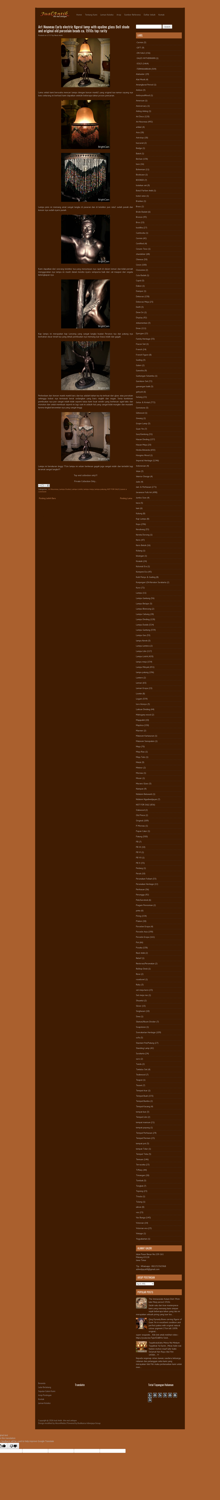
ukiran (138, 1207)
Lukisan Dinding (143, 709)
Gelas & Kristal (143, 402)
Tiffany (139, 1170)
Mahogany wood (143, 714)
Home (79, 14)
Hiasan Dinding (142, 439)
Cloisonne (140, 270)
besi (138, 164)
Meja (138, 746)
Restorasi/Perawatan (145, 963)
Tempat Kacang (143, 1106)
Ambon (139, 90)
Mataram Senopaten (145, 741)
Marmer (139, 730)
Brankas (139, 201)
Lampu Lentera (143, 645)
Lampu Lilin (141, 651)
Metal (138, 762)
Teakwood (140, 1074)
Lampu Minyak (142, 667)
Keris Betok (141, 545)
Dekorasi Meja (142, 301)
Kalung (139, 513)
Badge (139, 148)
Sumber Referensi (132, 14)
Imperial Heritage (144, 460)
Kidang (139, 550)
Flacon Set (141, 344)
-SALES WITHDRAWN (145, 58)
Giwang (139, 418)
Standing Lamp (143, 1048)
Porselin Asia (142, 931)
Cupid (138, 280)
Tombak (139, 1180)
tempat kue (141, 1111)
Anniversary (141, 106)
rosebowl (140, 979)
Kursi (138, 587)
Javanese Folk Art (144, 492)
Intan (138, 471)
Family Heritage (143, 338)
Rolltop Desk (142, 968)
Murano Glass (142, 783)
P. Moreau (140, 825)
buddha (139, 227)
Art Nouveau (53, 489)
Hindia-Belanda (143, 450)
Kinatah (139, 561)
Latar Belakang (44, 1387)
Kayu (138, 524)
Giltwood (140, 412)
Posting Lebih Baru (47, 498)
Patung (139, 836)
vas (137, 1212)
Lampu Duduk (65, 489)
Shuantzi (140, 1000)
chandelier (141, 254)
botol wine (141, 196)
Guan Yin (140, 428)
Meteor (139, 767)
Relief (138, 958)
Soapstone (141, 1027)
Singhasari (140, 1011)
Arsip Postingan (44, 1395)
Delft (138, 307)
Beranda (41, 1383)
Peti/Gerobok (142, 900)
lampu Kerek (141, 640)
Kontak (161, 14)
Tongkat (139, 1185)
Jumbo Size (141, 497)
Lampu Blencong (143, 608)
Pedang (139, 868)
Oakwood (140, 810)
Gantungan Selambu (145, 375)
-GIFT (138, 47)
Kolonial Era (141, 566)
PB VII (138, 857)
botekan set (141, 185)
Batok (138, 153)
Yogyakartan (141, 1238)
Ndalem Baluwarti (144, 794)
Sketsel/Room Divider (146, 1021)
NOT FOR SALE (113, 489)
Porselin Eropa (142, 937)
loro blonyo (141, 704)
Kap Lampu (141, 518)
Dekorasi (140, 296)
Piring (138, 916)
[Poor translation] (13, 1446)
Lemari (139, 682)
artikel (139, 127)
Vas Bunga (140, 1217)
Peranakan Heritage (145, 884)
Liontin (139, 693)
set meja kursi (142, 990)
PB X (138, 863)
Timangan (140, 1175)
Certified (140, 243)
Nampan (139, 788)
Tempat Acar (141, 1090)
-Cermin (139, 42)
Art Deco (140, 116)
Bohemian (140, 169)
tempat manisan (143, 1122)
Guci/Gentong (142, 434)
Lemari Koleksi (107, 14)
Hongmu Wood (143, 455)
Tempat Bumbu (143, 1101)
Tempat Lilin (141, 1117)
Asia (138, 132)
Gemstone (140, 407)
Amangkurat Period (144, 84)
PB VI (138, 852)
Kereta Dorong (142, 534)
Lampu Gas (141, 635)
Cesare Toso (141, 248)
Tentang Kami (91, 14)
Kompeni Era (141, 571)
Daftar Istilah (149, 14)
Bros (138, 222)
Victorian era (141, 1228)
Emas (138, 328)
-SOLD (139, 63)
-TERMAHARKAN (143, 68)
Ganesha (140, 370)
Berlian (139, 158)
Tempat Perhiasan (144, 1133)
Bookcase (140, 174)
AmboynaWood (143, 95)
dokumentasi (141, 323)
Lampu (139, 592)
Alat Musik (140, 79)
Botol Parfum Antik (144, 190)
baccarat (140, 143)
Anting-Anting (142, 111)
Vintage (139, 1233)
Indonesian (141, 465)
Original (139, 820)
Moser (139, 778)
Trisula (139, 1196)
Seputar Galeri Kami (46, 1391)
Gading (139, 360)
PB (137, 841)
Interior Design (143, 476)
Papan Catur (141, 831)
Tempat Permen (143, 1138)
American (140, 100)
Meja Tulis (140, 757)
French (139, 349)
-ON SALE (140, 53)
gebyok (139, 391)
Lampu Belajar (142, 603)
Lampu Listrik (77, 489)
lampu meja (88, 489)
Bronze (139, 217)
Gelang (139, 397)
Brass (138, 206)
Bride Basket (141, 211)
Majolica (139, 725)
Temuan (139, 1159)
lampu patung (100, 489)
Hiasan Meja (141, 444)
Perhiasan (140, 889)
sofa (138, 1037)
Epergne (140, 333)
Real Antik (140, 953)
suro (138, 1058)
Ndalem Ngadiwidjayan (146, 799)
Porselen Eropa (143, 926)
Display (139, 317)
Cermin (139, 238)
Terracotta (140, 1164)
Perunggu (140, 894)
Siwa (138, 1016)
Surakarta (140, 1053)
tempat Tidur (142, 1148)
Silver (138, 1005)
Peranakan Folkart (144, 878)
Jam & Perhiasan (143, 487)
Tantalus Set (141, 1069)
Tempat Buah (142, 1095)
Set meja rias (142, 995)
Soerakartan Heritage (146, 1032)
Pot (137, 942)
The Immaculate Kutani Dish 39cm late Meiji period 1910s (164, 1300)
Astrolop (140, 137)
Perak (138, 873)
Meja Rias (140, 751)
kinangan (140, 555)
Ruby (138, 984)
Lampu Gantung (143, 598)
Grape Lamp (141, 423)
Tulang (139, 1201)
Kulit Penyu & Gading (146, 577)
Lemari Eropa (142, 688)
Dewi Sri (140, 312)
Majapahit (140, 720)
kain (137, 508)
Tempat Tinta (142, 1154)
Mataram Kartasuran (145, 735)
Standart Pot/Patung (145, 1043)
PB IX (138, 847)
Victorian (140, 1222)
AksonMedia (60, 1423)
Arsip (119, 14)
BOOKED (140, 180)
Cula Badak (141, 275)
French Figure (142, 354)
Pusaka (139, 947)
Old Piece (140, 815)
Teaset (139, 1085)
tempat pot (141, 1143)
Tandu (139, 1064)
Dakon (139, 285)
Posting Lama (126, 498)
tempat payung (143, 1127)
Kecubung (140, 529)
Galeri (138, 365)
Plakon (139, 921)
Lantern (139, 677)
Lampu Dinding (143, 619)
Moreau (139, 773)
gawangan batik (143, 386)
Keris (138, 540)
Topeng (139, 1191)
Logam (139, 698)
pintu (138, 910)
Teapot (139, 1080)
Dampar (139, 291)
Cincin (138, 264)
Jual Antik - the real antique (65, 1420)
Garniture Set (142, 381)
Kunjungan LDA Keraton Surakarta (151, 582)
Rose (138, 974)
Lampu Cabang (143, 614)
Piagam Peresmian (144, 905)
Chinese (139, 259)
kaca (138, 502)
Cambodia (140, 233)
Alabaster (140, 74)
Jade (138, 481)
